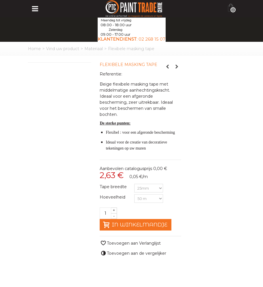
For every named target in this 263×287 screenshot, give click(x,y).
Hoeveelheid (113, 197)
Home (34, 48)
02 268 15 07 (152, 39)
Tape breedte (114, 186)
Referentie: (111, 74)
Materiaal (93, 48)
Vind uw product (62, 48)
